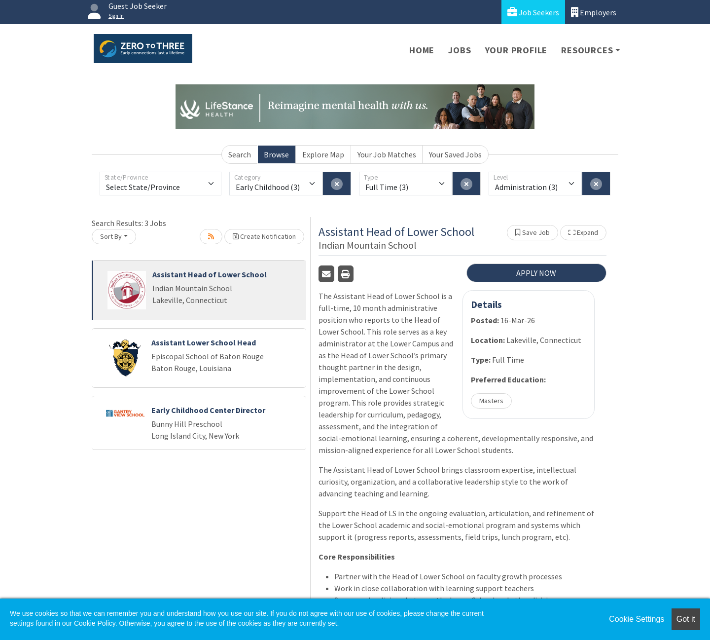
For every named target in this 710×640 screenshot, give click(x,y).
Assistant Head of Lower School (209, 274)
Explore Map (323, 154)
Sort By (111, 236)
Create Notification (264, 236)
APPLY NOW (536, 273)
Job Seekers (533, 12)
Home (421, 50)
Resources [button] (587, 50)
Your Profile (516, 50)
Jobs (459, 50)
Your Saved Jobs (455, 154)
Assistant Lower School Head (203, 342)
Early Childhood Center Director (208, 410)
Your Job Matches (386, 154)
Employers (593, 12)
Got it (685, 619)
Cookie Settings (636, 619)
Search (239, 154)
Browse (276, 154)
